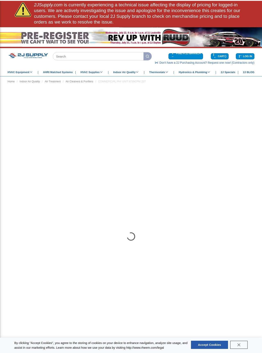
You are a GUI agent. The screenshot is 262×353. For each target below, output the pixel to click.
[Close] (239, 345)
